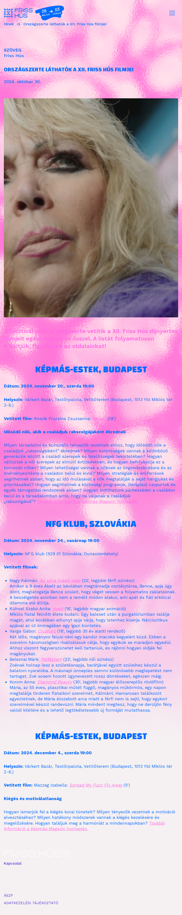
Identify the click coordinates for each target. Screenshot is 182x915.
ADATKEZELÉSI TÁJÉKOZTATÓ (31, 903)
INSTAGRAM (35, 879)
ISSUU (72, 879)
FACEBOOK (13, 879)
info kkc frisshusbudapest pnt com (36, 868)
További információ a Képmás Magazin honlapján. (87, 501)
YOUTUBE (56, 879)
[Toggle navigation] (172, 13)
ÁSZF (8, 895)
